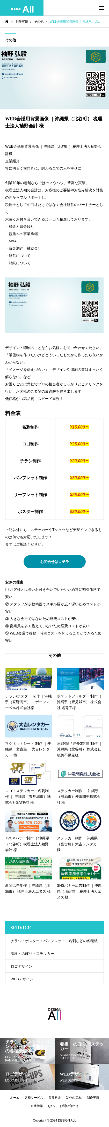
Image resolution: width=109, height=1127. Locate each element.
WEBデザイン (22, 979)
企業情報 (37, 1106)
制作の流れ (74, 1097)
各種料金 (54, 1097)
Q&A (51, 1106)
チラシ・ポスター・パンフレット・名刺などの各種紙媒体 (54, 943)
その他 (10, 40)
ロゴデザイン (21, 966)
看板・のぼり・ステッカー (32, 953)
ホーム (14, 1097)
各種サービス (34, 1097)
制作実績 (93, 1097)
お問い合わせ (69, 1106)
